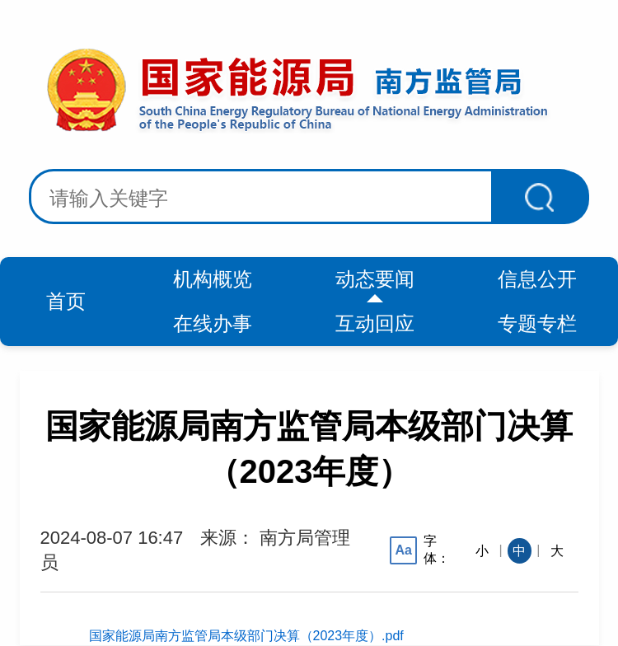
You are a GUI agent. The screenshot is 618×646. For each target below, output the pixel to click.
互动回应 (374, 323)
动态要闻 (374, 279)
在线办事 (212, 323)
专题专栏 (537, 323)
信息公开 (537, 279)
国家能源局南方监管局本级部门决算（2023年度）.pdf (246, 636)
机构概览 (212, 279)
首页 (66, 301)
